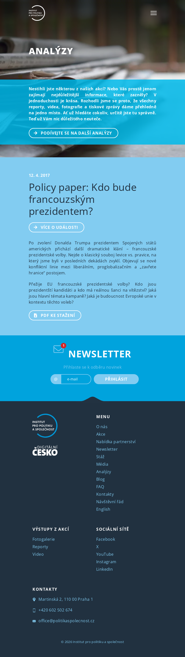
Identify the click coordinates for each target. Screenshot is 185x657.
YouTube (105, 554)
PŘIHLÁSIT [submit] (116, 379)
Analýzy (51, 51)
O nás (102, 426)
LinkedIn (104, 569)
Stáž (100, 456)
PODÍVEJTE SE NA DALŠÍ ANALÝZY (70, 132)
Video (38, 554)
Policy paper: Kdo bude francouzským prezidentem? (82, 199)
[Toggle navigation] (153, 13)
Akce (101, 434)
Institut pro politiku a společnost (98, 641)
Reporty (40, 546)
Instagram (106, 561)
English (103, 509)
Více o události (53, 226)
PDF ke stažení (52, 314)
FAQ (100, 486)
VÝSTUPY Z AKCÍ (50, 529)
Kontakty (105, 494)
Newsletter (107, 449)
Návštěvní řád (110, 501)
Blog (100, 479)
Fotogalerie (43, 539)
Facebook (105, 539)
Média (102, 464)
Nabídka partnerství (116, 441)
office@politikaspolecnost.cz (63, 620)
